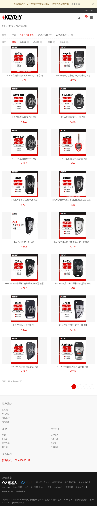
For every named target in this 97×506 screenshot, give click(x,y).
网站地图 (5, 422)
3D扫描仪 (58, 487)
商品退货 (5, 418)
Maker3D (6, 487)
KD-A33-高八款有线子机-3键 (24, 367)
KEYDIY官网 (46, 487)
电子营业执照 (18, 502)
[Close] (93, 4)
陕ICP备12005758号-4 (62, 500)
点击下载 (75, 4)
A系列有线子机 (21, 26)
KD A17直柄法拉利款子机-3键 (73, 159)
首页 (3, 26)
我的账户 (54, 435)
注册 (92, 10)
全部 (14, 35)
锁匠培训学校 (70, 482)
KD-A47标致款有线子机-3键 (24, 200)
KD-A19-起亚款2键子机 (24, 325)
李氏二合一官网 (31, 487)
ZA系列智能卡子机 (64, 35)
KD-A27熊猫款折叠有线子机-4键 (72, 367)
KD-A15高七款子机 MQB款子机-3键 (73, 75)
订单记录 (54, 439)
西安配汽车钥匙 (42, 482)
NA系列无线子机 (44, 35)
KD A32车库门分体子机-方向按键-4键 (73, 283)
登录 (86, 10)
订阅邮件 (54, 447)
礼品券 (5, 439)
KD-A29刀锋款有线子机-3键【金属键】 (72, 242)
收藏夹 (53, 443)
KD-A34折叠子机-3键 (24, 242)
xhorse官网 (17, 487)
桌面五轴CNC (8, 491)
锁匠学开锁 (57, 482)
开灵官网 (69, 487)
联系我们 (5, 410)
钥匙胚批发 (21, 491)
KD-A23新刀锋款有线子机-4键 (72, 325)
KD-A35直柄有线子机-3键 (24, 117)
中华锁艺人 (80, 487)
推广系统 (5, 443)
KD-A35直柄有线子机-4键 (24, 159)
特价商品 (5, 447)
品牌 (4, 435)
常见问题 (5, 414)
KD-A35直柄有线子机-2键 (73, 117)
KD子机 (10, 26)
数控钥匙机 (83, 482)
